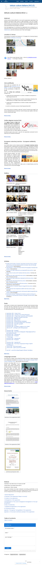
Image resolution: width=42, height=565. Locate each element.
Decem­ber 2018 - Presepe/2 (12, 335)
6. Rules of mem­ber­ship (9, 504)
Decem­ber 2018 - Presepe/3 (12, 339)
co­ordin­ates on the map (15, 37)
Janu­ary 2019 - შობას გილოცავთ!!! (14, 346)
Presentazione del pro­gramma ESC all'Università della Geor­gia (20, 291)
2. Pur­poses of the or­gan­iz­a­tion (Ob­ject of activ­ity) (15, 496)
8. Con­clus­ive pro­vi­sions (9, 508)
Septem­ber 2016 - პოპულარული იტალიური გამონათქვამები (19, 316)
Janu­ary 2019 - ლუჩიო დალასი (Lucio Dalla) (16, 347)
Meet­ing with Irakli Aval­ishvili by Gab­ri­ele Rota (16, 278)
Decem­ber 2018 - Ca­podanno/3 (13, 342)
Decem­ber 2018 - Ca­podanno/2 (13, 338)
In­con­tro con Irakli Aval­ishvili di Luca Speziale (16, 270)
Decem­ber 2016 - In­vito (11, 325)
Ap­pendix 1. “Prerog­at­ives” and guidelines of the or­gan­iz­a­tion (17, 510)
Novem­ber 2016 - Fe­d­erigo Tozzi (13, 318)
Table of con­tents (8, 520)
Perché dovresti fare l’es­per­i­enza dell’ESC (15, 288)
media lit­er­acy (7, 30)
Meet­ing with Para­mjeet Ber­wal (13, 283)
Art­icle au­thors (10, 266)
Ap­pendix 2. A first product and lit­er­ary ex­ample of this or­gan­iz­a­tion (19, 511)
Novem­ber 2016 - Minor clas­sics (13, 320)
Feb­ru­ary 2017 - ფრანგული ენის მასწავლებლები (17, 327)
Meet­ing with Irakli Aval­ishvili (12, 275)
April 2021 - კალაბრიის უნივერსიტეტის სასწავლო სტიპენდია (19, 350)
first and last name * (9, 528)
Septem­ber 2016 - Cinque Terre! (13, 313)
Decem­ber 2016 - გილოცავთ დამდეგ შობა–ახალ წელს (18, 322)
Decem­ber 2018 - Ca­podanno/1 (13, 334)
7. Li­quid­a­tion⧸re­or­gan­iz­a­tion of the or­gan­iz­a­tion (15, 506)
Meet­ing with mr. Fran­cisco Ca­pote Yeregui (16, 286)
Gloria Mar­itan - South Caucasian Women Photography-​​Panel (20, 267)
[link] (27, 13)
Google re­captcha (31, 550)
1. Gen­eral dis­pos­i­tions (9, 494)
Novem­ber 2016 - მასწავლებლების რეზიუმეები (16, 321)
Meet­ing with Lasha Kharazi (12, 280)
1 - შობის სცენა (9, 337)
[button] (2, 1)
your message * (8, 537)
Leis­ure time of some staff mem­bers (14, 273)
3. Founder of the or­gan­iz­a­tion (11, 498)
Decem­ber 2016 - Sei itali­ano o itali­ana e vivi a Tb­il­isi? (18, 326)
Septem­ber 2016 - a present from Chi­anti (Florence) (17, 314)
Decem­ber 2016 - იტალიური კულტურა (14, 323)
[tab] (18, 1)
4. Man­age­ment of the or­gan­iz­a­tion (12, 500)
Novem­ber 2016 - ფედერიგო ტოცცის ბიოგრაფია (17, 317)
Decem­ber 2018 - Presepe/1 (12, 330)
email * (6, 532)
